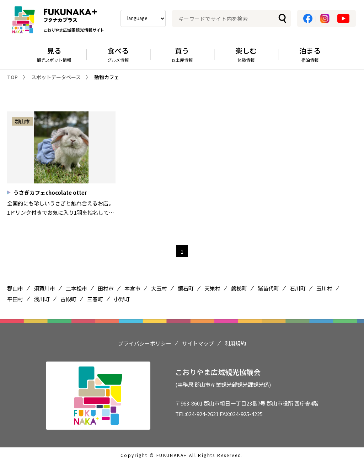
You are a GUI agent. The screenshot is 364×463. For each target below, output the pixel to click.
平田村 (15, 299)
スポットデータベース (56, 77)
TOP (12, 77)
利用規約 (235, 343)
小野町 (122, 299)
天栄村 (212, 288)
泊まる (310, 54)
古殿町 (68, 299)
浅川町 (42, 299)
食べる (118, 54)
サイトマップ (198, 343)
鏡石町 (186, 288)
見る (54, 54)
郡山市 (15, 288)
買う (182, 54)
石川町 (298, 288)
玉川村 (324, 288)
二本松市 (76, 288)
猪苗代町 (268, 288)
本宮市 (132, 288)
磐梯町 (239, 288)
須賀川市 (44, 288)
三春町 (95, 299)
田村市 (106, 288)
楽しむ (246, 54)
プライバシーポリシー (144, 343)
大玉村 (159, 288)
